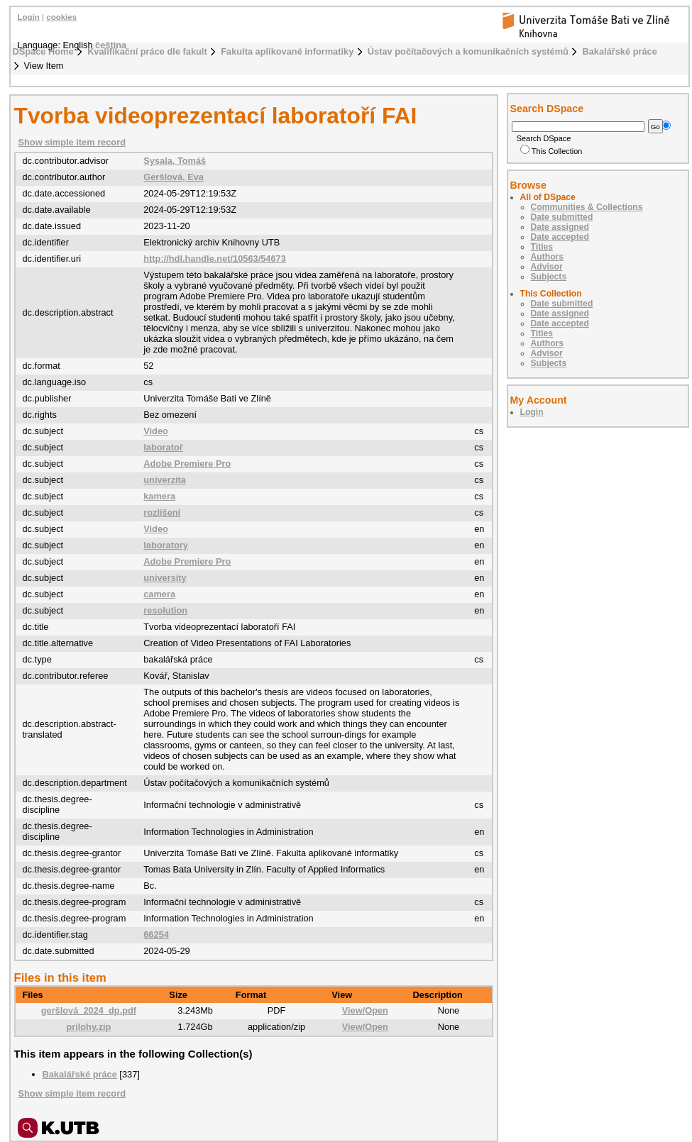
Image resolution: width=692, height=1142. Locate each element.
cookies (61, 17)
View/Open (365, 1010)
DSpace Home (43, 51)
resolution (165, 610)
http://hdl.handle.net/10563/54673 (214, 258)
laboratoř (162, 447)
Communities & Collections (587, 207)
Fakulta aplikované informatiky (287, 51)
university (164, 577)
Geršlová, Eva (173, 177)
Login (29, 17)
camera (159, 594)
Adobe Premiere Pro (187, 463)
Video (155, 431)
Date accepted (560, 237)
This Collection (551, 151)
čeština (110, 45)
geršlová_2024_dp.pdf (88, 1010)
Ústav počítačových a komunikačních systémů (468, 51)
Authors (547, 257)
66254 (156, 934)
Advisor (547, 267)
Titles (542, 247)
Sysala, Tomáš (174, 160)
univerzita (164, 480)
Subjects (549, 277)
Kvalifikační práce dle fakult (147, 51)
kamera (159, 496)
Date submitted (562, 217)
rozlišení (161, 512)
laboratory (165, 545)
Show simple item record (72, 142)
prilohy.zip (88, 1026)
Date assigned (560, 227)
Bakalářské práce (619, 51)
